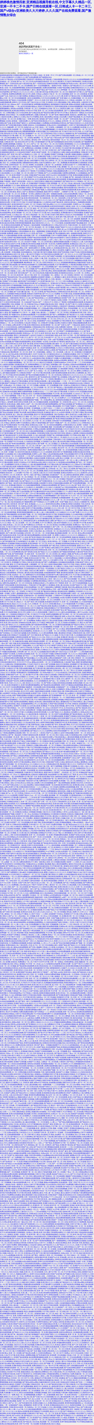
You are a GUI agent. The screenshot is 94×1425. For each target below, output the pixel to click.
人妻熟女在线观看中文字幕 (19, 1295)
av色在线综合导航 (38, 358)
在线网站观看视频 (8, 144)
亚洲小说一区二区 (25, 1053)
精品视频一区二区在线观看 (58, 795)
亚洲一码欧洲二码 (60, 304)
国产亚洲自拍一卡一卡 (57, 697)
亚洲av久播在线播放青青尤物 (75, 641)
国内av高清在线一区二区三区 (41, 906)
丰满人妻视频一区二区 (65, 167)
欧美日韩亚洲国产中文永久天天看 (73, 471)
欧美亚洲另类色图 (40, 712)
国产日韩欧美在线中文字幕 (64, 889)
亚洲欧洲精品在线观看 (46, 265)
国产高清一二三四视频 (44, 233)
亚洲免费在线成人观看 (46, 521)
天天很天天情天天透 (63, 1010)
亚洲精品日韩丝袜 (35, 96)
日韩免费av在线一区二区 (48, 854)
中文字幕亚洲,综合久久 (38, 899)
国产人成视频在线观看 (8, 450)
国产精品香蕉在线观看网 (25, 966)
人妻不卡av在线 (82, 612)
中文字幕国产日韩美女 (55, 645)
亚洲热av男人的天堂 (66, 926)
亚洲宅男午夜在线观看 (42, 1316)
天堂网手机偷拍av (59, 362)
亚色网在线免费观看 (28, 314)
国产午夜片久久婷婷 (75, 304)
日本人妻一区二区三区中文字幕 (69, 508)
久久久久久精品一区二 (54, 1001)
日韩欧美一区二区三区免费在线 (59, 1216)
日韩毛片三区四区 (53, 581)
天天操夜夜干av (46, 441)
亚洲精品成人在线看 (60, 383)
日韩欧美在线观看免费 (68, 190)
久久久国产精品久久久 (55, 712)
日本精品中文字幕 (12, 668)
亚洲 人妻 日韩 (68, 658)
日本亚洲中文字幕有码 (57, 342)
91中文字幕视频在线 (25, 866)
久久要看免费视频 (12, 169)
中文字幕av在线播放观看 (81, 575)
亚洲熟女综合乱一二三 (41, 391)
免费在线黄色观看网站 (65, 1149)
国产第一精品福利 (75, 177)
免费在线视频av (23, 1245)
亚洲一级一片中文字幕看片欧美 (48, 1291)
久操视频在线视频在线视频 (42, 394)
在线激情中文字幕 (12, 190)
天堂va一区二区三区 (50, 144)
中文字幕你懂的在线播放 (39, 747)
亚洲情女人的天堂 (18, 710)
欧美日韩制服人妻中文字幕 (64, 706)
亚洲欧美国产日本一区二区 (15, 675)
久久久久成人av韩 (59, 481)
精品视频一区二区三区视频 (23, 360)
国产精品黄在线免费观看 (68, 978)
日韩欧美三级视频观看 (15, 772)
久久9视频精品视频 (86, 339)
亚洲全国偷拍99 (81, 210)
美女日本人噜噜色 (74, 616)
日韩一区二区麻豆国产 (8, 1199)
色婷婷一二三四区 (72, 862)
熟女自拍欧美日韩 (71, 160)
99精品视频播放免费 (60, 171)
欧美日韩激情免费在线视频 (28, 483)
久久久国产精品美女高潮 (42, 606)
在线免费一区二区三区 (25, 1313)
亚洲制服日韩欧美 (15, 485)
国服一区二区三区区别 (80, 310)
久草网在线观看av (56, 1316)
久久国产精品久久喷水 (62, 568)
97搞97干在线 (74, 252)
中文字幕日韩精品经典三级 (76, 1039)
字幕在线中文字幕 (35, 585)
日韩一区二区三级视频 (42, 154)
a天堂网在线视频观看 (22, 545)
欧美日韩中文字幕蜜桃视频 (12, 285)
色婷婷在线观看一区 (86, 491)
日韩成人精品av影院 (25, 221)
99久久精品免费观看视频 (40, 250)
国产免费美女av (29, 525)
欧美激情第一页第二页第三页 (69, 1182)
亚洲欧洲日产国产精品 (42, 1297)
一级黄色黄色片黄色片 (17, 298)
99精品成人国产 (64, 1365)
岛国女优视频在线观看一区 (43, 785)
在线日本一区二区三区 (68, 371)
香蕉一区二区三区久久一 (31, 716)
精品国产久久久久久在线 (16, 745)
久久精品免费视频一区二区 (79, 789)
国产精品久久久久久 (16, 498)
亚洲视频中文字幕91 (19, 562)
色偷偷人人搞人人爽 (17, 271)
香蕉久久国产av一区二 (10, 916)
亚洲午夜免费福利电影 (85, 1361)
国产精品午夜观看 (41, 758)
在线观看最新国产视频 (30, 400)
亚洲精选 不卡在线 (47, 706)
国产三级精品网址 (47, 587)
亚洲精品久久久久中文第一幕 (40, 743)
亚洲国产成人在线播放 (59, 377)
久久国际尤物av (61, 868)
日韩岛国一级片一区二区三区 (35, 1228)
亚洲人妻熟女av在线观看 (27, 729)
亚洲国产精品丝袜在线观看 (36, 237)
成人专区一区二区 (75, 248)
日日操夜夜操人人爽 (65, 577)
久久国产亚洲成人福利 (46, 548)
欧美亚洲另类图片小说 (8, 319)
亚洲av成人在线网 (78, 367)
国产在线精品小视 (71, 489)
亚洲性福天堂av (36, 949)
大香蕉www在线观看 (41, 1005)
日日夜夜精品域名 (75, 795)
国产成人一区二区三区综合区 (16, 980)
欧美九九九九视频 (71, 1076)
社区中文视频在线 (36, 608)
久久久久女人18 (66, 600)
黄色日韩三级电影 (38, 119)
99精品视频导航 (54, 1078)
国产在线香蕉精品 (81, 133)
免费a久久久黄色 (20, 117)
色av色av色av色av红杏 (69, 581)
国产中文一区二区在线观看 (57, 1097)
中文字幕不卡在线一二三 (16, 937)
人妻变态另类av (31, 444)
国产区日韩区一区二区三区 (69, 614)
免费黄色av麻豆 (37, 1193)
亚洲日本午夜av (81, 739)
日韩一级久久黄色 (36, 1091)
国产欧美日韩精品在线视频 (62, 419)
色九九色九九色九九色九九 (42, 912)
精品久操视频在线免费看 (17, 1153)
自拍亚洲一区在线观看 (75, 1388)
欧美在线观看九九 (68, 1201)
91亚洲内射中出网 (20, 500)
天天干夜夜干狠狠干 (69, 406)
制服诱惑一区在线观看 (33, 687)
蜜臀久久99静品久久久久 (45, 650)
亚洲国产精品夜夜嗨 (65, 793)
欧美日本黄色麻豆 (70, 1220)
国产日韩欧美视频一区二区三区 (69, 150)
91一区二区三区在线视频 (65, 258)
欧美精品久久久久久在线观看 (41, 452)
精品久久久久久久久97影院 (56, 1130)
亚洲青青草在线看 (82, 306)
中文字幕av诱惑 (23, 425)
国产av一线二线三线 (25, 1397)
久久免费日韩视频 (44, 901)
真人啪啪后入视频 (64, 554)
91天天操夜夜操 (40, 179)
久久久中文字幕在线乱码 (77, 171)
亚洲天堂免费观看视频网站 (30, 685)
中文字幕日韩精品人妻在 (72, 1272)
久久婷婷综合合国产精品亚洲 (30, 167)
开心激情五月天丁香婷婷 (26, 171)
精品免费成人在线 (21, 960)
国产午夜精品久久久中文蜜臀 (44, 502)
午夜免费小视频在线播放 (73, 154)
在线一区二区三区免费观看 (23, 86)
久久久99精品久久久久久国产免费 (67, 512)
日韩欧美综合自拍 (64, 292)
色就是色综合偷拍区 (7, 1384)
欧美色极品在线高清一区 (43, 81)
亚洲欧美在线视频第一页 (63, 908)
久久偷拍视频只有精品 (23, 188)
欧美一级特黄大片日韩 (44, 1128)
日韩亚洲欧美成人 (53, 158)
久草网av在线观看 (39, 429)
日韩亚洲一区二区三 (31, 108)
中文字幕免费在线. (61, 265)
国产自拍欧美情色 (85, 237)
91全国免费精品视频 (16, 1032)
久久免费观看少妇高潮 (78, 127)
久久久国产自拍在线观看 (24, 697)
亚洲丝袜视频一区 (73, 317)
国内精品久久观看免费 (35, 1066)
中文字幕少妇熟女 (83, 396)
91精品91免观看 (39, 458)
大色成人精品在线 (73, 183)
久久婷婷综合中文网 (65, 816)
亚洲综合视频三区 (42, 131)
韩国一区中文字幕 (85, 891)
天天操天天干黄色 (66, 1347)
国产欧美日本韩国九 (51, 306)
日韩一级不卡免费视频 (54, 766)
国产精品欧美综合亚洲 (8, 535)
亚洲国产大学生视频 (9, 281)
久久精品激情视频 (50, 369)
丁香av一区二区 (22, 396)
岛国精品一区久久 (22, 406)
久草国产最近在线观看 (56, 704)
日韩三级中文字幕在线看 (58, 391)
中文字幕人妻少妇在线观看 (62, 394)
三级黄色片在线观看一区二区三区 (16, 600)
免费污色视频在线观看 (69, 396)
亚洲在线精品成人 (41, 579)
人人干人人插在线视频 (10, 429)
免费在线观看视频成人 (43, 1099)
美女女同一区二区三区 (66, 448)
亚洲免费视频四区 (54, 897)
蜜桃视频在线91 (22, 593)
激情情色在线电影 (61, 777)
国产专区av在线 (17, 760)
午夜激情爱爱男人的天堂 (16, 566)
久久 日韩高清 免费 (63, 108)
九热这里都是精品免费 (55, 454)
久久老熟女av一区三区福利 (48, 787)
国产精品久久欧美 (79, 200)
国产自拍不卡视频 (52, 210)
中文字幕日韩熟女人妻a (77, 702)
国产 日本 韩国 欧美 (34, 635)
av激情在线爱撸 (8, 364)
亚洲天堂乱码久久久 (61, 100)
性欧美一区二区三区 (25, 208)
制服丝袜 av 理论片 (11, 221)
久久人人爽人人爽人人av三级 (24, 1041)
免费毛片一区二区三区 (39, 1420)
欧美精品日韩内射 (20, 1243)
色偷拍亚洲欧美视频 (33, 937)
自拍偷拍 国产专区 (51, 724)
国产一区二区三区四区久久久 (60, 310)
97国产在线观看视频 (36, 593)
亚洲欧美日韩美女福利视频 (51, 741)
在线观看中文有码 (27, 196)
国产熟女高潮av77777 (59, 901)
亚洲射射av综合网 (24, 622)
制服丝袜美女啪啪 (51, 273)
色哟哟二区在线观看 (36, 165)
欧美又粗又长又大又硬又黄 (12, 831)
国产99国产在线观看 (54, 256)
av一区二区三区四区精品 (43, 133)
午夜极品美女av (31, 864)
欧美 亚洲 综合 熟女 (48, 333)
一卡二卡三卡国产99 (41, 1039)
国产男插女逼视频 (21, 856)
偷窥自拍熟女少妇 (62, 416)
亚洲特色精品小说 (12, 945)
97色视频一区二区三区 (45, 387)
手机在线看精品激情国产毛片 (20, 1399)
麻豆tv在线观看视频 (68, 612)
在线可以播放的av (43, 729)
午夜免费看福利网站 (86, 1193)
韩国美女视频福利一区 (82, 947)
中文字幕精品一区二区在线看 (73, 1112)
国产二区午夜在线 (70, 1399)
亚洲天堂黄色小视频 (41, 181)
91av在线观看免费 (60, 389)
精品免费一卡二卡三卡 (38, 406)
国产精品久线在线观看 (81, 1145)
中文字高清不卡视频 (55, 1191)
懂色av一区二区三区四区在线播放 (60, 935)
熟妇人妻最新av (36, 1074)
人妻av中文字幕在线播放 (19, 381)
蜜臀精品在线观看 (32, 287)
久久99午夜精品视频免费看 (48, 1326)
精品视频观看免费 (40, 464)
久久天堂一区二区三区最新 (41, 421)
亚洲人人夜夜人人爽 (36, 258)
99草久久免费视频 (10, 1420)
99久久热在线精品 (53, 213)
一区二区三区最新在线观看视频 (59, 625)
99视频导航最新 (56, 958)
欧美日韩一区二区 (28, 720)
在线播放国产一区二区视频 (65, 687)
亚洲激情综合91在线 (75, 383)
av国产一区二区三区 (69, 897)
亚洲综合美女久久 (28, 285)
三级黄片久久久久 (23, 371)
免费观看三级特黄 (65, 327)
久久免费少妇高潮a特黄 (50, 1347)
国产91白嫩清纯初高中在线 (44, 269)
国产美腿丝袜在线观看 (81, 793)
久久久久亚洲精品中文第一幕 (69, 1080)
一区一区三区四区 (27, 1039)
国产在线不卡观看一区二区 (55, 119)
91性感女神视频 (84, 631)
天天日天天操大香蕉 (57, 729)
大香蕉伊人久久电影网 (71, 1191)
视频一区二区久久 (20, 471)
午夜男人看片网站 (6, 1107)
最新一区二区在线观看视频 (67, 450)
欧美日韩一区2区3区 (48, 244)
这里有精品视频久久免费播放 (39, 123)
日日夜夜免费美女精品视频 (77, 229)
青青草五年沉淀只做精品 (66, 779)
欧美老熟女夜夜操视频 (37, 539)
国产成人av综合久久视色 (41, 329)
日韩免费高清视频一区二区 (30, 1370)
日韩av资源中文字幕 (11, 1141)
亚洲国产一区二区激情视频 (45, 1395)
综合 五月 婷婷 (70, 991)
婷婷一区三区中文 (69, 1012)
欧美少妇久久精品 (53, 1424)
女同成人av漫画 (49, 350)
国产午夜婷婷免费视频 (43, 1241)
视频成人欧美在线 (35, 702)
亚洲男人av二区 (78, 204)
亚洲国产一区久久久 (34, 100)
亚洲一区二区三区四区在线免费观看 (51, 111)
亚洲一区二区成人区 (24, 356)
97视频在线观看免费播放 (62, 1022)
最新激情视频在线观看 (64, 666)
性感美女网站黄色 (48, 1351)
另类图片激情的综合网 (26, 283)
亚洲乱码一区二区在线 (41, 1205)
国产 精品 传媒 (11, 643)
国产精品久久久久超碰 (50, 635)
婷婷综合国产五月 (20, 1145)
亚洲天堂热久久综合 (21, 970)
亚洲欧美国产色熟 (44, 156)
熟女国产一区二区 (65, 460)
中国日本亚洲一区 (74, 225)
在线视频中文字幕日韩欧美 (61, 321)
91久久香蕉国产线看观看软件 (16, 672)
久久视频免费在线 (24, 774)
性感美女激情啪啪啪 (65, 144)
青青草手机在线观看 (11, 631)
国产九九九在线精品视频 (52, 173)
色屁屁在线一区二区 (49, 198)
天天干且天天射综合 (78, 724)
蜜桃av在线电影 (74, 104)
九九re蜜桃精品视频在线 (69, 1024)
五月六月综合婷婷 (21, 113)
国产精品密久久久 (73, 314)
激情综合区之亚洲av (72, 762)
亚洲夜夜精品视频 (36, 756)
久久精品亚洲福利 (35, 752)
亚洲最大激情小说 (71, 841)
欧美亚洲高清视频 (72, 966)
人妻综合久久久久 (26, 1211)
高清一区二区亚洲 (16, 1218)
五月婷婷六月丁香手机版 (65, 1226)
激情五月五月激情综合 (67, 210)
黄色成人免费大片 (72, 912)
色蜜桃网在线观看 (84, 202)
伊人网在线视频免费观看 (51, 1020)
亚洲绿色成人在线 (52, 327)
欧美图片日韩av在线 (83, 256)
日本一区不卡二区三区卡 (24, 1047)
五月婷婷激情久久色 (23, 541)
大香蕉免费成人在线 (71, 962)
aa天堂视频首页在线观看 (22, 389)
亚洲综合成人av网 (52, 458)
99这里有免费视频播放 (57, 980)
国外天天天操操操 (33, 296)
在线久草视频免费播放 (63, 822)
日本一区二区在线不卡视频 (31, 926)
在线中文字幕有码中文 (46, 106)
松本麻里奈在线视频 (19, 296)
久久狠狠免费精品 (48, 1060)
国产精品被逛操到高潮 (32, 1239)
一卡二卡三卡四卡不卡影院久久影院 (48, 300)
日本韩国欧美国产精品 (15, 1043)
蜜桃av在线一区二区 (19, 177)
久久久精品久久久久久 (38, 764)
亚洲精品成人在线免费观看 (19, 731)
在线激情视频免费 (10, 329)
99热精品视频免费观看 (37, 933)
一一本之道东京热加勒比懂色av (25, 106)
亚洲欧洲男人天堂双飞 (67, 570)
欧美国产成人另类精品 (41, 1418)
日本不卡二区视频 (45, 1243)
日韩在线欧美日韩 (74, 672)
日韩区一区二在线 (77, 593)
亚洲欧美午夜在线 (12, 348)
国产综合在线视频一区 (72, 579)
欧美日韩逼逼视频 (36, 573)
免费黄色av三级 (77, 1093)
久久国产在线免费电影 (65, 1264)
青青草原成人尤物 (38, 639)
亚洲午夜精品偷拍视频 (68, 1422)
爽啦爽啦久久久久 (60, 379)
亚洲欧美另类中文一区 (26, 1189)
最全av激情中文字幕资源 (74, 1103)
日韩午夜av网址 (48, 204)
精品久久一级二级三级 (82, 812)
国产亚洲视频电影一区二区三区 (60, 695)
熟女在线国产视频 (51, 616)
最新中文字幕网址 (12, 1082)
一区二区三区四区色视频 (13, 720)
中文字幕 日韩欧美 (71, 704)
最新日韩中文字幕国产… (52, 192)
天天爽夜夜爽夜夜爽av (64, 1060)
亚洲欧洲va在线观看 (9, 391)
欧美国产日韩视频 (86, 760)
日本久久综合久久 (72, 760)
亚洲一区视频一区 (10, 452)
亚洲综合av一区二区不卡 (31, 333)
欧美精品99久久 (57, 1401)
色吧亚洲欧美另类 (76, 529)
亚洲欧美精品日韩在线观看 (21, 1365)
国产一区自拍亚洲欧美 (25, 104)
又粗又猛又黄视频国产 (26, 133)
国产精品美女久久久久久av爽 (80, 86)
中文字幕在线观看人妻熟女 (26, 958)
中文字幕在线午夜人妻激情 (61, 290)
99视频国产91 (18, 200)
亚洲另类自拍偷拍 (76, 720)
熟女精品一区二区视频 (27, 916)
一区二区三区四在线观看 (44, 1016)
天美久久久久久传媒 (62, 269)
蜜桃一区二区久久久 (33, 416)
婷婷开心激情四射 (44, 1318)
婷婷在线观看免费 (59, 271)
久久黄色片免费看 (6, 471)
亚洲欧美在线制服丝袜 (45, 1380)
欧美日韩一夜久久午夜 (25, 275)
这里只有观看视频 (32, 1328)
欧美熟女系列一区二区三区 (58, 92)
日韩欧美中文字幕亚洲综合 (33, 772)
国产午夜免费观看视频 (78, 483)
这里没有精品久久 (70, 1247)
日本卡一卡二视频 (28, 312)
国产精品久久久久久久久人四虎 (68, 1245)
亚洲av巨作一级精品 (77, 113)
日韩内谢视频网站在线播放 (76, 1241)
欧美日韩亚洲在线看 (61, 1155)
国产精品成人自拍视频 (32, 1349)
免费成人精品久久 (42, 620)
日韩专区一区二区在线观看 (83, 275)
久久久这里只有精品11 (26, 939)
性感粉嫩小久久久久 (11, 1393)
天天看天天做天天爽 (51, 215)
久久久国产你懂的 (79, 1307)
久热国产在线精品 (25, 348)
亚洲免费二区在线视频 (58, 1355)
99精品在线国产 (70, 700)
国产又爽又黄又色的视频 (15, 533)
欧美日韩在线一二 (73, 1395)
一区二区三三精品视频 (53, 558)
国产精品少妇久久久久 (84, 468)
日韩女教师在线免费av (70, 745)
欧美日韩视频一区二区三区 (21, 213)
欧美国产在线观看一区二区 (50, 296)
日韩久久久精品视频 (69, 885)
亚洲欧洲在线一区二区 (12, 179)
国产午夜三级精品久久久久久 (12, 754)
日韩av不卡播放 (22, 914)
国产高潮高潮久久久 (63, 1141)
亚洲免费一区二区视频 (35, 666)
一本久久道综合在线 (59, 837)
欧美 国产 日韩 (47, 677)
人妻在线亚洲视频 (72, 737)
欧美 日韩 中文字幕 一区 (67, 231)
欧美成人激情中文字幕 (8, 841)
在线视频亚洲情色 (69, 1041)
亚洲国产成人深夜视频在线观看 (57, 435)
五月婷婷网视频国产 (49, 496)
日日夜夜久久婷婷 (82, 989)
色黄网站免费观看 (15, 94)
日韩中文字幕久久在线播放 (40, 466)
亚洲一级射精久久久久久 (17, 618)
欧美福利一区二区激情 (69, 851)
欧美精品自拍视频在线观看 (70, 1047)
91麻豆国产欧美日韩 (83, 552)
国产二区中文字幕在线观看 (35, 493)
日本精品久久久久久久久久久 (42, 389)
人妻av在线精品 (77, 822)
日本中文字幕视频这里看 (43, 518)
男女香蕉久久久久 (77, 1251)
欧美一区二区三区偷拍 (33, 204)
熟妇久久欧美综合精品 (14, 722)
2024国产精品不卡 (75, 585)
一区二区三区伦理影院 (15, 323)
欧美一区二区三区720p (20, 306)
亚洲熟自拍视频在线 (34, 496)
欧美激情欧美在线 (48, 1093)
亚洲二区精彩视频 (65, 1153)
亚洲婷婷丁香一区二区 (29, 1172)
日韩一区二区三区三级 (37, 1222)
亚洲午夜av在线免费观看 (26, 908)
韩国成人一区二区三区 (68, 839)
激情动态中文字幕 (65, 1293)
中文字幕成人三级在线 (30, 993)
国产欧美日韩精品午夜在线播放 (25, 433)
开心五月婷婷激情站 (37, 460)
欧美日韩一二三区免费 (14, 473)
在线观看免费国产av (68, 1278)
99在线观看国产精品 (53, 1047)
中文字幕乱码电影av (45, 589)
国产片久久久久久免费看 (51, 294)
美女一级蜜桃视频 (33, 217)
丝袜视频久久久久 (48, 500)
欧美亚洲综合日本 (25, 837)
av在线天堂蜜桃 (65, 598)
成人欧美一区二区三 (36, 306)
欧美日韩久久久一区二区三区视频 (56, 177)
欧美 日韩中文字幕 (10, 160)
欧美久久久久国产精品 (8, 951)
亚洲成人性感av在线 (29, 953)
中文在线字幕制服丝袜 (33, 202)
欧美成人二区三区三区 (15, 525)
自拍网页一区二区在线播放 (64, 1134)
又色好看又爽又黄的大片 (16, 416)
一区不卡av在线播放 (45, 516)
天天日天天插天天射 (26, 700)
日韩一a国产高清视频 (55, 339)
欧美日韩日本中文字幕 (26, 142)
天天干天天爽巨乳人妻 (48, 523)
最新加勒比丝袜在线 (53, 668)
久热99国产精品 (69, 662)
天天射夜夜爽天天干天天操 (78, 606)
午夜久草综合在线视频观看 (31, 868)
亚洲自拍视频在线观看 (81, 175)
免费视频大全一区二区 (24, 606)
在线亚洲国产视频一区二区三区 (54, 1070)
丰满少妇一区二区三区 (47, 826)
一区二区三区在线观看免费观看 (11, 1085)
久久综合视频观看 (45, 627)
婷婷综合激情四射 (25, 429)
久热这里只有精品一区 (32, 323)
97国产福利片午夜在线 (14, 854)
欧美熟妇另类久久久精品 (58, 1418)
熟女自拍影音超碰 (56, 620)
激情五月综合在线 (75, 864)
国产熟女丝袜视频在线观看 (35, 375)
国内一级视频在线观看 (54, 194)
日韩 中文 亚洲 (11, 1316)
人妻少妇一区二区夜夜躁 (53, 165)
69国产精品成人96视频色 (68, 1026)
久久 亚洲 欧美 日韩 (24, 841)
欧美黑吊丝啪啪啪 (33, 1072)
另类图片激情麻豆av (9, 1097)
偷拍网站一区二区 (40, 138)
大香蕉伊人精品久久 (48, 217)
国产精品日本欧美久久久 (76, 123)
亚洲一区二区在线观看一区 (38, 835)
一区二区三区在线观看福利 (27, 279)
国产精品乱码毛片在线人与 (40, 1105)
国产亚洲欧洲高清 (45, 481)
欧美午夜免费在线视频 (67, 752)
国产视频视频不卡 (15, 312)
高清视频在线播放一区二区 (38, 858)
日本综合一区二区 (10, 456)
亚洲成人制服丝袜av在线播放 (36, 1112)
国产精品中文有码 (77, 625)
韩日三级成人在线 (62, 735)
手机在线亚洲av (60, 737)
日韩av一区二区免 (12, 1053)
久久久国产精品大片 (39, 645)
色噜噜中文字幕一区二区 (71, 192)
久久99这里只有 (61, 129)
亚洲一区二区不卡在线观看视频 (38, 310)
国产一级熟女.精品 (83, 758)
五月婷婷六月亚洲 (49, 1338)
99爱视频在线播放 (10, 208)
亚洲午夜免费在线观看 (59, 373)
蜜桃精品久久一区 (84, 535)
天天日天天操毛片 (56, 185)
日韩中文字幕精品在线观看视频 (72, 685)
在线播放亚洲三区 (20, 364)
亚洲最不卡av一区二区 (50, 1266)
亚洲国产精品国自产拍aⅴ (71, 1407)
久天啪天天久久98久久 (34, 839)
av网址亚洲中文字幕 (19, 325)
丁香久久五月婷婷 (68, 468)
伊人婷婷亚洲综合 (16, 487)
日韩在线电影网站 (70, 487)
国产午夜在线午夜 (25, 83)
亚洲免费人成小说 (66, 1257)
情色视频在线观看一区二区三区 (75, 1049)
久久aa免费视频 (9, 1255)
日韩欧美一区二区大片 (40, 604)
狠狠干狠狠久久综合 (41, 1078)
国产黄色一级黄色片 (38, 1255)
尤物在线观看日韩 (48, 702)
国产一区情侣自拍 (12, 83)
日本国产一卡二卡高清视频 (56, 987)
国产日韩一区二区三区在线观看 (35, 158)
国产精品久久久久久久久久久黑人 (22, 92)
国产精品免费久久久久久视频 (65, 1203)
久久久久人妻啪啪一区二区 (32, 1338)
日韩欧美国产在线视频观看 (47, 1288)
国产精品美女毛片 (62, 350)
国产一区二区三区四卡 (26, 1030)
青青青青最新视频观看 (23, 223)
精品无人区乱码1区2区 (42, 1170)
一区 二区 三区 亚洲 (51, 1413)
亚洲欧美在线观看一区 (62, 654)
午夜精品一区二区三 (84, 181)
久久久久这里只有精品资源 (70, 337)
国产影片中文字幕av (61, 113)
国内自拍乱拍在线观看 (29, 1380)
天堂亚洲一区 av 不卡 (40, 647)
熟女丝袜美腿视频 (68, 446)
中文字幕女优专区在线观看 (15, 375)
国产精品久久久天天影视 (81, 419)
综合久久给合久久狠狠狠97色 (63, 133)
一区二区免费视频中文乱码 (26, 319)
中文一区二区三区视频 (35, 1182)
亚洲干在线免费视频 (61, 714)
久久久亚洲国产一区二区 (66, 1328)
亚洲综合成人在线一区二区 (39, 425)
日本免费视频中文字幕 (37, 924)
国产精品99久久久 (35, 887)
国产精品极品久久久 (66, 464)
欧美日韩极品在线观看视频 (28, 1162)
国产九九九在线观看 (76, 1099)
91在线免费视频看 (83, 79)
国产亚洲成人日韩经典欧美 (78, 400)
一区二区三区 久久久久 (30, 362)
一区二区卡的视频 (59, 912)
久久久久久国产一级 (85, 1105)
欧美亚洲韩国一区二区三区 (37, 543)
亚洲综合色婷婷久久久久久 (70, 473)
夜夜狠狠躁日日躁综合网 (59, 104)
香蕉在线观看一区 (75, 1280)
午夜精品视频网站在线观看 (12, 733)
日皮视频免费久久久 (37, 1001)
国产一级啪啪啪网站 (59, 1241)
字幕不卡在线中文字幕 (39, 885)
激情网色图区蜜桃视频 (54, 429)
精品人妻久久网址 (16, 1251)
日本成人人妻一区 (35, 677)
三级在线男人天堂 (64, 198)
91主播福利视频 (64, 358)
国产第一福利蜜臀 (22, 895)
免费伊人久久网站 (28, 1280)
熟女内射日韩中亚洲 (57, 433)
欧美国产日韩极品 (13, 935)
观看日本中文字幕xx (69, 1082)
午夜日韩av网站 (78, 1282)
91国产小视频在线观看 (34, 660)
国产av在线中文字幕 (63, 1178)
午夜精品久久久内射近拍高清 (19, 608)
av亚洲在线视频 (48, 960)
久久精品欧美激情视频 (31, 1139)
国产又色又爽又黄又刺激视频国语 (48, 1253)
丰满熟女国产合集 (23, 743)
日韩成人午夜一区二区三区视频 (27, 385)
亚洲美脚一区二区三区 (47, 735)
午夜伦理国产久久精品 (83, 1413)
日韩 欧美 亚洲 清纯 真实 (80, 246)
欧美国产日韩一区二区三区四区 (73, 298)
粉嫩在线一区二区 (85, 962)
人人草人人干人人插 (48, 943)
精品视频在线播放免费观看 (31, 1266)
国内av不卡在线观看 (62, 849)
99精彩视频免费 (5, 102)
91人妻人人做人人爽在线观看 (44, 512)
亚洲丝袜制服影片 (45, 527)
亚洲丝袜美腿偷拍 (86, 252)
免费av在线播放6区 (33, 290)
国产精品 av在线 (57, 972)
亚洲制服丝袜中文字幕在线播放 (72, 213)
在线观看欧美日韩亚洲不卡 (45, 1280)
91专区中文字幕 (31, 111)
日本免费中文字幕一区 (58, 560)
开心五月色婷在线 (87, 117)
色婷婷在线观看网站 (21, 702)
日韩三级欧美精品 (18, 1112)
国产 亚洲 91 (62, 325)
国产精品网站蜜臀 (64, 593)
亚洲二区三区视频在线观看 (38, 402)
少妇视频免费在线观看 (77, 993)
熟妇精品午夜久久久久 (68, 764)
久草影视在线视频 (75, 265)
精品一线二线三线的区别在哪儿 (42, 737)
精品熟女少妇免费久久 (60, 606)
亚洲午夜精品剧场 (60, 106)
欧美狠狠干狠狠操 (16, 408)
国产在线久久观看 (56, 1268)
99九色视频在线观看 (58, 1035)
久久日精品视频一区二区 (44, 908)
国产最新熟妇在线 (83, 335)
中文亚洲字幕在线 (44, 281)
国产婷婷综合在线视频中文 (27, 265)
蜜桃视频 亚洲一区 (49, 566)
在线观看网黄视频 (18, 88)
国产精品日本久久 (69, 181)
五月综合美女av (53, 221)
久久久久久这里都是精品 (71, 1045)
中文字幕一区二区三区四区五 (61, 1126)
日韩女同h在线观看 (69, 1005)
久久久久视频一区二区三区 (19, 173)
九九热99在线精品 (18, 1328)
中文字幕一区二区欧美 (30, 473)
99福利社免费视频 (68, 1420)
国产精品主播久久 (44, 279)
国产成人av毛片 (40, 256)
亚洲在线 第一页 (45, 115)
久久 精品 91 (80, 622)
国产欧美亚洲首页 (6, 864)
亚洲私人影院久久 (47, 248)
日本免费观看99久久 (9, 171)
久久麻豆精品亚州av (60, 1359)
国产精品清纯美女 (50, 292)
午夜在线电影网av (15, 993)
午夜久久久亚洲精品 (81, 677)
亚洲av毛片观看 (9, 1191)
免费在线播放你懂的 (35, 450)
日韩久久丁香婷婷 (60, 302)
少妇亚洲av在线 (9, 816)
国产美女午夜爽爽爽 (25, 560)
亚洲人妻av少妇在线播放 (9, 789)
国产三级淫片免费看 (9, 1245)
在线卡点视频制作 (58, 689)
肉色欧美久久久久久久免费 (42, 631)
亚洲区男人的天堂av (71, 1320)
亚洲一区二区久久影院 (29, 801)
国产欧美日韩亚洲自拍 (39, 121)
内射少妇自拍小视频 (74, 618)
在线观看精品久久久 (41, 891)
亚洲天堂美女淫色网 (21, 402)
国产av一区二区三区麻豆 (77, 1299)
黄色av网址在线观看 (85, 533)
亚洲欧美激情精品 (6, 254)
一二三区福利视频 (58, 1085)
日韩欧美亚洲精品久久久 (56, 510)
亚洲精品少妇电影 (85, 410)
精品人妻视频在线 (62, 702)
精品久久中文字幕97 (61, 797)
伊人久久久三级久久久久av (21, 1343)
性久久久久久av (74, 516)
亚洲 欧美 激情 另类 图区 (61, 804)
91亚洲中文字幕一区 (85, 487)
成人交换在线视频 (26, 414)
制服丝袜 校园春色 (78, 537)
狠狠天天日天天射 (38, 762)
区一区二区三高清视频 (61, 94)
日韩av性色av (77, 1087)
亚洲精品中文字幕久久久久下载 (49, 833)
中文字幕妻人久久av (25, 329)
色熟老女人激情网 (76, 115)
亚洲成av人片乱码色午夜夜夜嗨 (33, 831)
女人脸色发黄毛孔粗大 (29, 521)
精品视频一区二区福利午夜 (41, 489)
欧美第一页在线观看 (28, 770)
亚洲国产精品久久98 (74, 872)
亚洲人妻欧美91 (29, 200)
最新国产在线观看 (77, 1114)
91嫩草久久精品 (70, 250)
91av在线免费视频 (6, 548)
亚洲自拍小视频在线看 (39, 774)
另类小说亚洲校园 (54, 1393)
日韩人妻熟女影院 (73, 102)
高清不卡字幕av (67, 643)
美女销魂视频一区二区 (81, 215)
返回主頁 (22, 53)
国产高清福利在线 (44, 377)
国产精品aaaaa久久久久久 (74, 610)
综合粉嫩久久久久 (13, 770)
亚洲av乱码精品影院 (7, 1424)
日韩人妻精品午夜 (79, 1060)
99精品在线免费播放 (72, 152)
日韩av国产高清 (73, 377)
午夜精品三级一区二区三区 (42, 920)
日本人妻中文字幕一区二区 (53, 1272)
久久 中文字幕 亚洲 (78, 568)
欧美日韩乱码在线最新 (8, 240)
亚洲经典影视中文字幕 (65, 999)
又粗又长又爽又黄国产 (38, 437)
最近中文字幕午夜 (13, 300)
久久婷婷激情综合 (50, 431)
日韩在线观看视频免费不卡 (70, 158)
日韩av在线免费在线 (48, 1226)
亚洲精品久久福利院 (13, 1307)
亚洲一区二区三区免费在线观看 (52, 716)
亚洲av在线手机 (8, 545)
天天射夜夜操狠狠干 (58, 556)
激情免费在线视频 (57, 196)
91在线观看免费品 (75, 899)
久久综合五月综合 (67, 754)
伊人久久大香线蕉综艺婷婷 (39, 928)
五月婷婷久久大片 (67, 1064)
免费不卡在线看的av (23, 423)
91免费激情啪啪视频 (34, 903)
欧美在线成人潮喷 (13, 404)
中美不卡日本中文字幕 (83, 922)
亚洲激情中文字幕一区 (47, 108)
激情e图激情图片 (28, 1195)
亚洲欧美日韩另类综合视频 (30, 244)
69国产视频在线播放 (19, 695)
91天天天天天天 (25, 317)
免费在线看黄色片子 (26, 862)
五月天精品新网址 (6, 706)
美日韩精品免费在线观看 (69, 1214)
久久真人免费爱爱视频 (31, 893)
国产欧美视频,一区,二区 (27, 1068)
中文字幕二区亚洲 (58, 906)
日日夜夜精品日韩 (75, 735)
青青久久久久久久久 (61, 941)
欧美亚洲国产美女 (60, 308)
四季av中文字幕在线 (41, 1082)
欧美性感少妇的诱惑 (86, 808)
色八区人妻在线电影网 (62, 1397)
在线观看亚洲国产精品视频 (73, 223)
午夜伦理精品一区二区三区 (82, 577)
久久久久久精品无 (49, 229)
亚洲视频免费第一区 (66, 498)
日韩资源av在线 (71, 631)
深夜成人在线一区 (71, 206)
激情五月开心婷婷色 (21, 258)
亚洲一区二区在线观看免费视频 (44, 348)
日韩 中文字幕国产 (83, 185)
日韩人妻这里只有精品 (62, 246)
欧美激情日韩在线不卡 (53, 602)
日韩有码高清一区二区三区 (18, 165)
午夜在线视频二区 (36, 931)
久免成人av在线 (5, 695)
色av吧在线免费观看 (13, 598)
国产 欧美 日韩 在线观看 (35, 602)
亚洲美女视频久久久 (40, 1403)
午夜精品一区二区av (19, 991)
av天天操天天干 (57, 1170)
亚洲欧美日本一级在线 (18, 845)
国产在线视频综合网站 (18, 217)
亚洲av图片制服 (8, 106)
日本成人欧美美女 (20, 1124)
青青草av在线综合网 (17, 1024)
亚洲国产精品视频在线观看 (16, 237)
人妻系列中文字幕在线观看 (80, 1178)
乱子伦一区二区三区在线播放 (45, 829)
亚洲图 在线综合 (28, 125)
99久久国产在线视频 (48, 664)
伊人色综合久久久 (25, 1141)
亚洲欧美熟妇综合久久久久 (79, 88)
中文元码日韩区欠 (15, 874)
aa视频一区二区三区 (19, 310)
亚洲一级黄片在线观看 (17, 1201)
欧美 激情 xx (62, 616)
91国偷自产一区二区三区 (31, 874)
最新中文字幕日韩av (31, 1120)
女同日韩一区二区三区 (70, 121)
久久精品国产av (58, 487)
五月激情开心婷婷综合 (75, 987)
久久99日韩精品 (42, 989)
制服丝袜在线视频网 (14, 768)
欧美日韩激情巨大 (13, 685)
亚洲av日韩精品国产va (40, 410)
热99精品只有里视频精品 (9, 700)
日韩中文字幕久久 (13, 1051)
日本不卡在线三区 (39, 354)
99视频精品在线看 (80, 260)
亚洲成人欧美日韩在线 (78, 1205)
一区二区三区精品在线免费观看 (38, 206)
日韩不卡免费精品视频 (14, 400)
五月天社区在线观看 (48, 98)
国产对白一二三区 (29, 656)
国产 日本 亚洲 (56, 329)
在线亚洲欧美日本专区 (67, 221)
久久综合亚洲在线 (10, 327)
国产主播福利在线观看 (38, 987)
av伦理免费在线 (55, 895)
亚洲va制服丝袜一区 (79, 1022)
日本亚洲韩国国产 (12, 1130)
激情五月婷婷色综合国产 (13, 989)
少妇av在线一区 (59, 1197)
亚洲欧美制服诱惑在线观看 (24, 518)
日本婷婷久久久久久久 (84, 591)
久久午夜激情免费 (73, 398)
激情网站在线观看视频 (67, 787)
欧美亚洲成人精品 (52, 335)
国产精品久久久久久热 (30, 481)
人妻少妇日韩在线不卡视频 (18, 1095)
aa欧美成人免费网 (33, 1018)
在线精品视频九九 (57, 1320)
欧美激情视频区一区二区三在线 (57, 1222)
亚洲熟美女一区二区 (57, 1230)
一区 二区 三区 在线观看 (71, 219)
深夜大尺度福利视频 (38, 423)
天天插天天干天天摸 (38, 614)
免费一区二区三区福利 (35, 350)
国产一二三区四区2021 (27, 799)
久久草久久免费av (65, 1295)
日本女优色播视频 (46, 783)
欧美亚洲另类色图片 (57, 206)
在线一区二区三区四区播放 (18, 1080)
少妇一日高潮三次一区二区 (79, 108)
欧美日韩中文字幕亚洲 (21, 1074)
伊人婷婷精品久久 (41, 331)
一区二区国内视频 (47, 533)
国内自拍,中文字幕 (10, 133)
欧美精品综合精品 (45, 804)
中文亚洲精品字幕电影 (44, 171)
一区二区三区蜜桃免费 (51, 371)
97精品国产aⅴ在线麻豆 (73, 479)
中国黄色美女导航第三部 (63, 1018)
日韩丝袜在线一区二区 (61, 670)
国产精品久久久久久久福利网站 (41, 731)
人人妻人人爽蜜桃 (40, 935)
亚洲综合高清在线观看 (12, 225)
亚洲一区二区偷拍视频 (37, 352)
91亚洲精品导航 (46, 290)
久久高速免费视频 (37, 820)
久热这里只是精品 (36, 1245)
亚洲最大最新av (83, 510)
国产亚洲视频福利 (57, 142)
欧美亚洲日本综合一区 (39, 1191)
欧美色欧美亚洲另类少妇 (63, 785)
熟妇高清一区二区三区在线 (41, 1343)
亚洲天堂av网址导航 (19, 206)
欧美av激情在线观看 (84, 240)
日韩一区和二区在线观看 (66, 843)
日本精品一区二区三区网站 (39, 895)
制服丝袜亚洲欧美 (73, 1057)
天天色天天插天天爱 (66, 635)
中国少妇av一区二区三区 (29, 1028)
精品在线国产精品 (30, 1288)
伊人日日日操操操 (24, 398)
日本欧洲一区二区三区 (49, 1349)
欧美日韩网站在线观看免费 (51, 949)
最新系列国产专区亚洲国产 (27, 281)
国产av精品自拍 (34, 113)
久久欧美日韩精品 (44, 1126)
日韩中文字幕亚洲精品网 (77, 125)
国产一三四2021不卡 (45, 302)
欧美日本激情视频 (15, 1382)
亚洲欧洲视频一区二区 (79, 98)
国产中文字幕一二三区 (61, 1089)
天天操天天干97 (73, 391)
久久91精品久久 (29, 487)
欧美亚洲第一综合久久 (26, 181)
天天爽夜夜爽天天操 (22, 1351)
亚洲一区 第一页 (78, 801)
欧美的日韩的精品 (36, 643)
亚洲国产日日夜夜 (8, 654)
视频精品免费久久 (86, 1191)
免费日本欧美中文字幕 (64, 1008)
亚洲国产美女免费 (20, 412)
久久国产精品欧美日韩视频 (70, 1284)
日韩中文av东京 (51, 175)
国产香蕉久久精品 (50, 683)
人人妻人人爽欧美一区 (84, 700)
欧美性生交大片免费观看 (69, 918)
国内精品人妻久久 (44, 689)
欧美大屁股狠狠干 (56, 181)
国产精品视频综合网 (40, 1216)
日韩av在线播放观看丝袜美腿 (57, 899)
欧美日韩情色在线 (40, 550)
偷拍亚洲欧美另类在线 (35, 412)
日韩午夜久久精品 (33, 1134)
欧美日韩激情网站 (23, 643)
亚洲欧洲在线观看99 (78, 235)
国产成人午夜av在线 (54, 138)
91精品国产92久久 (25, 920)
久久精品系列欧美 (32, 714)
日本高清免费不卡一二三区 (65, 955)
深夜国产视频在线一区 (85, 1220)
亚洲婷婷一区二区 (74, 1418)
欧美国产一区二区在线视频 (19, 822)
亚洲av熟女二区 (9, 385)
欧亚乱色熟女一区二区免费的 (22, 818)
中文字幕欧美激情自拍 (42, 700)
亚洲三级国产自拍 (74, 346)
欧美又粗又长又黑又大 (81, 831)
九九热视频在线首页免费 (82, 635)
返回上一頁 (29, 53)
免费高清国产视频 (68, 989)
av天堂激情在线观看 (47, 1120)
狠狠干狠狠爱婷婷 (20, 350)
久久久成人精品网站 (26, 785)
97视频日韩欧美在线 (46, 304)
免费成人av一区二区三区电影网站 (18, 987)
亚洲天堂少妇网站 (72, 906)
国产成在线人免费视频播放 (47, 791)
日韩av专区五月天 (60, 225)
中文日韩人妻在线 (51, 816)
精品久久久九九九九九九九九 (16, 1020)
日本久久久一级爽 (86, 912)
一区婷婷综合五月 (8, 437)
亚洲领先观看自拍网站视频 (13, 658)
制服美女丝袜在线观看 (58, 208)
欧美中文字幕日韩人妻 (86, 874)
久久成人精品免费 (39, 435)
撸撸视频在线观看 (72, 1122)
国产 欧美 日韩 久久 (81, 485)
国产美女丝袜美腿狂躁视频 (43, 360)
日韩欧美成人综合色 (9, 1170)
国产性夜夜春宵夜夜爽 (39, 625)
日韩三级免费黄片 (6, 1247)
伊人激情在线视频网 (34, 500)
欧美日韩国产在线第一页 (40, 152)
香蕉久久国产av (22, 192)
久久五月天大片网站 (83, 1055)
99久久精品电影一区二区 (35, 215)
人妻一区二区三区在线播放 (65, 500)
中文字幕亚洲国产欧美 (32, 754)
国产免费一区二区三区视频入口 (49, 444)
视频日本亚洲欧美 (35, 779)
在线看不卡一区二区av (23, 814)
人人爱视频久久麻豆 (59, 277)
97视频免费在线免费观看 (31, 1284)
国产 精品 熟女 (54, 545)
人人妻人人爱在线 (79, 460)
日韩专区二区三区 (8, 475)
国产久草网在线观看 (51, 1295)
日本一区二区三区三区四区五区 (46, 150)
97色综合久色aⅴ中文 (16, 1120)
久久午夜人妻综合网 (29, 901)
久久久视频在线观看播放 (13, 362)
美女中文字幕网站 (32, 117)
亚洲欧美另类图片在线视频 (55, 83)
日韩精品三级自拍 (27, 935)
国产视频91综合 (14, 314)
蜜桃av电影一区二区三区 (21, 1022)
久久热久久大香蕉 (62, 348)
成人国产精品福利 (82, 955)
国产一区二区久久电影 (20, 570)
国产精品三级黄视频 (50, 364)
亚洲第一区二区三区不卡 (46, 1055)
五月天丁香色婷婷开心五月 (61, 801)
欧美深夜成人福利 (18, 508)
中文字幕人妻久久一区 (54, 437)
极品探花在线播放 (76, 647)
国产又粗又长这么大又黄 (36, 102)
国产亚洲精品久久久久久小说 (36, 1024)
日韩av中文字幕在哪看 (82, 464)
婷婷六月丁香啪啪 (36, 173)
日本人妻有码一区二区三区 (54, 160)
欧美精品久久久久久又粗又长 (12, 379)
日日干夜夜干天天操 (69, 949)
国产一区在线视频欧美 (41, 86)
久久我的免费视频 (10, 235)
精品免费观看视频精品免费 (23, 367)
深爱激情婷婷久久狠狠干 (58, 968)
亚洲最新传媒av (34, 600)
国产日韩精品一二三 (41, 1012)
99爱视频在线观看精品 (42, 104)
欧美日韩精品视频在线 (50, 660)
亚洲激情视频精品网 (74, 179)
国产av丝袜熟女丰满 (38, 456)
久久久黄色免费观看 (46, 633)
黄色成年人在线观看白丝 (83, 431)
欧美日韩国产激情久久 (20, 123)
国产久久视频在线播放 (72, 111)
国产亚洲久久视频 (59, 818)
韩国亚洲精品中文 (70, 983)
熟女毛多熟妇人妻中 (61, 414)
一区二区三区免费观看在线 (14, 552)
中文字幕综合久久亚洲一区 (68, 1159)
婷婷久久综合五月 (66, 215)
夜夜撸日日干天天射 (71, 914)
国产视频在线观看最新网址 (21, 342)
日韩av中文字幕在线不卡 (73, 285)
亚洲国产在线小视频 (21, 369)
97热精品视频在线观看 (61, 483)
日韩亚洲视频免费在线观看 (84, 448)
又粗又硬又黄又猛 (41, 92)
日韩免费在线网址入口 (58, 1232)
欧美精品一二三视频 (56, 891)
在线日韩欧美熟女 (33, 1153)
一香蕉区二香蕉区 (45, 1209)
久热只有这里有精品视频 (42, 1057)
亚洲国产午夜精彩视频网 (43, 1051)
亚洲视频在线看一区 (82, 889)
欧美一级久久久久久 (56, 579)
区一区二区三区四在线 (53, 375)
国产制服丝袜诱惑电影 (67, 552)
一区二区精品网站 (40, 169)
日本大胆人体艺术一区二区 (82, 908)
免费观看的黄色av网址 (30, 163)
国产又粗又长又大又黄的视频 (43, 1397)
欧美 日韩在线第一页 (29, 849)
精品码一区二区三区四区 (63, 1380)
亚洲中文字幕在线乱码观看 (64, 136)
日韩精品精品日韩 (38, 327)
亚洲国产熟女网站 (75, 1166)
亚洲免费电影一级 (20, 689)
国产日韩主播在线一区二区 (13, 140)
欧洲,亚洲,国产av (10, 581)
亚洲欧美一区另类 (27, 194)
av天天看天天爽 (12, 799)
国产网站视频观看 (10, 514)
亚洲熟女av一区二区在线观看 (78, 379)
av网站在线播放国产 (55, 658)
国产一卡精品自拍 (73, 325)
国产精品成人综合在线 (31, 1422)
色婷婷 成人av (29, 127)
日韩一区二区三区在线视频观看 (15, 98)
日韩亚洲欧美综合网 (84, 727)
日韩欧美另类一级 (10, 142)
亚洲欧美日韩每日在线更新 (70, 504)
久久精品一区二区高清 (66, 431)
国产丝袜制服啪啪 (65, 831)
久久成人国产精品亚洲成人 (35, 298)
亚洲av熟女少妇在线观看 (69, 444)
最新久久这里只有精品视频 (63, 733)
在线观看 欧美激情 (76, 1239)
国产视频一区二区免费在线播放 (55, 1363)
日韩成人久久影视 (71, 279)
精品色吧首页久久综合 (67, 531)
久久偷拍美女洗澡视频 (32, 441)
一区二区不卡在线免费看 (25, 708)
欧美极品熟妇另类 (10, 724)
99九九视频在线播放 (11, 1143)
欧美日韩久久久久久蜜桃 (50, 1282)
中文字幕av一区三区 (68, 768)
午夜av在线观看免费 (28, 1109)
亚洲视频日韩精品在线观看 (16, 294)
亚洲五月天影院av (20, 462)
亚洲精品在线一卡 (67, 974)
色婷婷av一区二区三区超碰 (46, 997)
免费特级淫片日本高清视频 (35, 575)
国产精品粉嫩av (37, 188)
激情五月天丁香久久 (84, 545)
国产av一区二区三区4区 (25, 81)
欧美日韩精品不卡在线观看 (16, 635)
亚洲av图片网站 (48, 308)
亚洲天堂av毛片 (19, 439)
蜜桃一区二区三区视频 (23, 136)
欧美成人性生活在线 (29, 383)
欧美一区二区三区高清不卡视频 (25, 242)
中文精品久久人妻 (76, 242)
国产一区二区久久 (66, 254)
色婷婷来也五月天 (74, 156)
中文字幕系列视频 (6, 433)
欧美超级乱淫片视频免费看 (23, 502)
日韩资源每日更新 (43, 433)
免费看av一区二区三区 (14, 650)
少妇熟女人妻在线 (30, 140)
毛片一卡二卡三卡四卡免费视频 (62, 281)
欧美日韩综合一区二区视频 (57, 541)
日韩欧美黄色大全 (69, 425)
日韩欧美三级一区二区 (8, 210)
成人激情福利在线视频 (61, 400)
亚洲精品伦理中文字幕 (73, 747)
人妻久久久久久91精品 (49, 448)
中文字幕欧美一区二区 (17, 419)
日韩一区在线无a (44, 140)
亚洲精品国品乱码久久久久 (59, 1405)
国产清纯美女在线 (30, 552)
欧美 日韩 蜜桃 (44, 1232)
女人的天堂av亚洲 (12, 354)
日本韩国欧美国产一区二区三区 (13, 431)
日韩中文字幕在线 (6, 79)
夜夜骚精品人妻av (77, 960)
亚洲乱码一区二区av (42, 708)
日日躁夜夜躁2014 (30, 568)
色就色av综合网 (26, 506)
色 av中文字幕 (82, 774)
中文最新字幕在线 (55, 410)
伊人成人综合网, (86, 862)
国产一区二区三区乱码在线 (34, 273)
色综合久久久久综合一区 (34, 683)
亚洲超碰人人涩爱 (41, 1368)
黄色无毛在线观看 (27, 150)
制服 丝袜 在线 (47, 856)
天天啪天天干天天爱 (39, 213)
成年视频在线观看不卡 (10, 373)
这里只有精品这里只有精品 (65, 1382)
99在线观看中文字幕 (65, 175)
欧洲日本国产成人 (40, 339)
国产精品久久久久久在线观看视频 (66, 521)
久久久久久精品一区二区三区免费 (12, 523)
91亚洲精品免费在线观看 (9, 1174)
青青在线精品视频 (8, 616)
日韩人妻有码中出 (30, 377)
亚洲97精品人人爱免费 (78, 1341)
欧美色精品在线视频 (65, 683)
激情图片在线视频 (23, 581)
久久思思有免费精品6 (53, 298)
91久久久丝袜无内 (74, 227)
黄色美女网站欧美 (71, 1091)
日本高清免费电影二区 (32, 587)
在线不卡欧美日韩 (75, 566)
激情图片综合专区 (76, 783)
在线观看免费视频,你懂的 (82, 294)
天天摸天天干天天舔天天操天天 (32, 983)
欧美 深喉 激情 (35, 346)
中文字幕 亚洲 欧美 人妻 (42, 1199)
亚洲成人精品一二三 (71, 339)
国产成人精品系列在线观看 (30, 479)
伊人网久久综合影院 (57, 250)
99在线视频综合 (26, 252)
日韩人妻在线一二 (57, 279)
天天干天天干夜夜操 (46, 287)
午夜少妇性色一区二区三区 (18, 752)
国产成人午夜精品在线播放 (53, 188)
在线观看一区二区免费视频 (22, 129)
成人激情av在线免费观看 (19, 947)
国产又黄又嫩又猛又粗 (15, 158)
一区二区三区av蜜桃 (32, 523)
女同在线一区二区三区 (8, 119)
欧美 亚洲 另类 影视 (17, 273)
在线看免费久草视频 (13, 479)
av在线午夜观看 (60, 287)
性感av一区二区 (24, 267)
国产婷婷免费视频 (82, 221)
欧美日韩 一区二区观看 (52, 643)
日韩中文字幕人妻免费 (43, 1174)
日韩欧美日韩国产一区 (27, 373)
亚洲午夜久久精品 (70, 972)
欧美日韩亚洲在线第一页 (32, 198)
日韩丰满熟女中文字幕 (82, 319)
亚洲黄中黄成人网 (57, 691)
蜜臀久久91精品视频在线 (68, 874)
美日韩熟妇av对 (38, 616)
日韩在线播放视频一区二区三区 (58, 477)
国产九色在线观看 (23, 491)
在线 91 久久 (13, 458)
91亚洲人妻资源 (11, 121)
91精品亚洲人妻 (55, 131)
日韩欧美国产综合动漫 (37, 175)
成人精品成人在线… (39, 1276)
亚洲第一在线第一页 (84, 425)
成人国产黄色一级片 (22, 1001)
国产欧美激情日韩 (8, 541)
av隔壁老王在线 (40, 194)
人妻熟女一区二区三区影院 (63, 275)
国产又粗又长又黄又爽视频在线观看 (46, 1147)
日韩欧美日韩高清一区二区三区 (73, 456)
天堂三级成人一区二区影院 (44, 127)
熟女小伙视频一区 (78, 321)
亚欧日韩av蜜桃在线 (75, 587)
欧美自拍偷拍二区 (74, 722)
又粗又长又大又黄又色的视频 (49, 473)
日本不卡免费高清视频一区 (60, 235)
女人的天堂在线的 (6, 493)
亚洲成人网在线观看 (53, 406)
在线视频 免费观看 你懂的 (9, 233)
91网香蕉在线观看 (23, 466)
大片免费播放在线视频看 (17, 943)
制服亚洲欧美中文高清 (47, 1382)
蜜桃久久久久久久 (10, 1397)
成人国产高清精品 (23, 928)
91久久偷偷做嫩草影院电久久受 (27, 804)
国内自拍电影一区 (56, 140)
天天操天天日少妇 (37, 1180)
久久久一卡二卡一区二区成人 (56, 539)
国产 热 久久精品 (36, 371)
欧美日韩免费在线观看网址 (48, 1293)
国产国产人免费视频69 (58, 314)
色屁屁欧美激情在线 (14, 131)
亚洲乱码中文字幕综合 (59, 283)
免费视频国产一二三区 (46, 849)
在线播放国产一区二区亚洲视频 (42, 267)
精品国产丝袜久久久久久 (48, 1087)
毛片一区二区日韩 (12, 1087)
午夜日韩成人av (34, 260)
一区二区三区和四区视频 (84, 878)
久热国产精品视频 (63, 88)
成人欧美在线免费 (30, 379)
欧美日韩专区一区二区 (85, 190)
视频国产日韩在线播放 (73, 1176)
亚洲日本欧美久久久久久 (51, 262)
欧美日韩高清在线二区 (43, 966)
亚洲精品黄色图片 (52, 231)
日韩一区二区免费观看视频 (40, 235)
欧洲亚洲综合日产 (16, 589)
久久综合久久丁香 (79, 394)
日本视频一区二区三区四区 (51, 148)
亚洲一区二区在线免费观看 (61, 537)
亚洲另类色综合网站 (53, 504)
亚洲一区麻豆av (64, 385)
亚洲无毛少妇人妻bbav (8, 104)
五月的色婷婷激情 (37, 317)
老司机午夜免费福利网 (8, 1193)
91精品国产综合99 (30, 302)
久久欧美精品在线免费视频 (65, 462)
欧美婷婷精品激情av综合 (70, 543)
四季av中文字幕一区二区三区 (73, 933)
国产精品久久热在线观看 (17, 100)
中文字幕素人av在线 (83, 604)
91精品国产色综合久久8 (14, 1388)
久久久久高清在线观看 (39, 612)
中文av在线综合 (61, 672)
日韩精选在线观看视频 (32, 1178)
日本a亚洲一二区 (18, 148)
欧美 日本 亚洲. (47, 100)
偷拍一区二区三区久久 (41, 208)
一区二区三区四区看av (45, 242)
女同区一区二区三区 (28, 300)
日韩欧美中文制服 (47, 323)
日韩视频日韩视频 (57, 700)
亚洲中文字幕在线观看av (34, 508)
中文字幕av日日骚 (63, 1341)
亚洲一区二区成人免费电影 (21, 1276)
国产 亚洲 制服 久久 (63, 98)
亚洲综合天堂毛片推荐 (79, 806)
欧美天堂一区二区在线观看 (59, 1205)
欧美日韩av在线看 (25, 435)
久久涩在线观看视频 (13, 1390)
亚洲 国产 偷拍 (47, 1124)
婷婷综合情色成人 (70, 202)
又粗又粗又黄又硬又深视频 (42, 252)
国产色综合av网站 (16, 248)
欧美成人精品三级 (38, 766)
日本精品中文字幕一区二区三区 (73, 146)
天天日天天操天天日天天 (72, 429)
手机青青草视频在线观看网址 (35, 851)
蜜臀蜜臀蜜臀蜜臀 (28, 131)
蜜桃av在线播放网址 (51, 1182)
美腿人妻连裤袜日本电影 (62, 633)
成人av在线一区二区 (39, 1399)
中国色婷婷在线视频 (70, 329)
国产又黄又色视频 (12, 250)
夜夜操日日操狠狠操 (36, 192)
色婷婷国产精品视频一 (45, 595)
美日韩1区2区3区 (77, 595)
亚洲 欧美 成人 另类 (13, 414)
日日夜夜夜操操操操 (7, 446)
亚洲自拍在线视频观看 (33, 88)
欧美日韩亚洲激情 (23, 1151)
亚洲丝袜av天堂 (29, 1253)
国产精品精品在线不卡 (10, 435)
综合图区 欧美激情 (40, 1424)
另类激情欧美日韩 (75, 312)
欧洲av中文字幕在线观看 (69, 1020)
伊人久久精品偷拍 (40, 704)
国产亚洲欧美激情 (10, 425)
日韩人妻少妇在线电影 (42, 1320)
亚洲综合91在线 (26, 912)
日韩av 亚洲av (52, 727)
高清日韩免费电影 (47, 937)
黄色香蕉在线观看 (67, 573)
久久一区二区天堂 (80, 639)
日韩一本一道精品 (80, 816)
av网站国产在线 (81, 991)
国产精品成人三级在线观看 (52, 79)
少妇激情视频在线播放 (67, 1303)
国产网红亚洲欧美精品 (72, 1390)
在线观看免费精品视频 (38, 876)
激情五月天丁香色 (69, 774)
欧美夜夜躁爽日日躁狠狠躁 (77, 163)
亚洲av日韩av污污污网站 (60, 749)
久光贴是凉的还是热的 (8, 747)
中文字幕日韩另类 (6, 86)
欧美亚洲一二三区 (24, 456)
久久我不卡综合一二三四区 (50, 408)
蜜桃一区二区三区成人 (39, 541)
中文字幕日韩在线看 (49, 167)
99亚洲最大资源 (5, 477)
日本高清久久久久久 (26, 1132)
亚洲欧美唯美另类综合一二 (28, 787)
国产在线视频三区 (68, 427)
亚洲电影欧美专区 (28, 650)
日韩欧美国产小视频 (21, 558)
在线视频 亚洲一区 (29, 989)
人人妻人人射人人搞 (21, 924)
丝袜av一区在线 (79, 754)
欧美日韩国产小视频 (77, 866)
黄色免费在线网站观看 (38, 510)
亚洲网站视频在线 (13, 150)
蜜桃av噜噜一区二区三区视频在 (50, 745)
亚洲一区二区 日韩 (79, 997)
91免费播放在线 (48, 1155)
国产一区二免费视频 (60, 163)
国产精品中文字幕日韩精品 (19, 1220)
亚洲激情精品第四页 (7, 152)
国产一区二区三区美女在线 (28, 1087)
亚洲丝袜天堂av (32, 304)
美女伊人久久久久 (69, 79)
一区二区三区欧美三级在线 (41, 808)
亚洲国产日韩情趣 (56, 154)
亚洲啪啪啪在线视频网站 (51, 396)
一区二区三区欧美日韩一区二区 (17, 1226)
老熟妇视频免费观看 (73, 629)
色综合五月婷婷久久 (37, 335)
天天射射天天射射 (84, 329)
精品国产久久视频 (52, 493)
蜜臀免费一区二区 (75, 777)
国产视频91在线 (68, 1274)
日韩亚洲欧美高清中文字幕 (47, 514)
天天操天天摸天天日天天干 (76, 1318)
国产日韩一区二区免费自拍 (37, 727)
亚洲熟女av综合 (26, 394)
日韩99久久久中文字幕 (32, 793)
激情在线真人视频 (83, 90)
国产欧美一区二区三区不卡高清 (11, 910)
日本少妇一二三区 (65, 924)
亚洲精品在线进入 (39, 583)
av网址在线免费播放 (80, 1008)
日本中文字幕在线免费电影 (13, 568)
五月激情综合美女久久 (54, 354)
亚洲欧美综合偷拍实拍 (41, 866)
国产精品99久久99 (83, 972)
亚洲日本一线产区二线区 (25, 475)
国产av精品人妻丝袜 (7, 260)
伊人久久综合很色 (27, 339)
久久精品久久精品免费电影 (77, 1286)
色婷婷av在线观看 (60, 360)
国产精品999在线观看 (44, 383)
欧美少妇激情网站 (34, 98)
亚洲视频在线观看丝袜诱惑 (50, 754)
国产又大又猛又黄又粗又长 (79, 1174)
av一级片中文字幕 (85, 841)
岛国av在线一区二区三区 (49, 1153)
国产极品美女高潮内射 (64, 200)
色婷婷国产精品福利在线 (9, 277)
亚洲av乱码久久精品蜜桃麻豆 (57, 125)
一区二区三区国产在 (71, 858)
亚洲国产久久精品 (33, 1062)
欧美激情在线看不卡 (70, 1164)
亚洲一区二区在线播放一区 (43, 275)
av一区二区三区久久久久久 (73, 140)
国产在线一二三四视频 (68, 1291)
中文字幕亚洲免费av (63, 608)
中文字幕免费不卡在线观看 (33, 498)
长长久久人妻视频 (54, 543)
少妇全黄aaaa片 (25, 885)
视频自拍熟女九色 (24, 1097)
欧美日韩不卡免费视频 (65, 1184)
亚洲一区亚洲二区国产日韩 (16, 883)
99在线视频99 (23, 229)
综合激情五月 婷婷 (47, 1134)
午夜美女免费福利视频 (52, 974)
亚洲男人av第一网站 (39, 454)
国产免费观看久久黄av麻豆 (16, 872)
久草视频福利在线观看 (82, 1062)
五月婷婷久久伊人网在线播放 (56, 102)
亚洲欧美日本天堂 (60, 722)
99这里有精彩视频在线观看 (32, 1330)
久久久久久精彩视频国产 (82, 144)
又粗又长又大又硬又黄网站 (18, 96)
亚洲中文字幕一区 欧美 (41, 1405)
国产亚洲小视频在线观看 (60, 115)
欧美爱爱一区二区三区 (12, 878)
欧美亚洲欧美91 (5, 1022)
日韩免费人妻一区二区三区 (26, 652)
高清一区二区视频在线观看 (12, 163)
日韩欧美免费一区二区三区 (75, 271)
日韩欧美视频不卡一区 (58, 618)
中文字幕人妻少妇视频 (54, 933)
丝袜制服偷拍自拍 (56, 928)
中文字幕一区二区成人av (34, 964)
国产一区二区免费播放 (27, 620)
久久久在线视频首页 (41, 681)
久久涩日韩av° (22, 450)
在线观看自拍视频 (55, 1082)
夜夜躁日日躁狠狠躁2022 (43, 818)
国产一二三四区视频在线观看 (17, 531)
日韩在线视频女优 (24, 231)
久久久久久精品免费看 (79, 654)
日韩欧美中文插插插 (70, 766)
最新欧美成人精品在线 (29, 185)
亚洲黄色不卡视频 (52, 358)
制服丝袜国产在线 (83, 262)
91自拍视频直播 (70, 196)
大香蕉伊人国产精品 (66, 1062)
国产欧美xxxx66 (71, 83)
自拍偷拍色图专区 (44, 1114)
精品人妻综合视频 (32, 419)
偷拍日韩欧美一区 (14, 506)
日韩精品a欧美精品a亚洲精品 (55, 317)
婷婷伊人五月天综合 (19, 102)
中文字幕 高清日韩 (27, 179)
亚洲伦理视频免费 (50, 577)
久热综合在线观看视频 (18, 1064)
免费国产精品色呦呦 (33, 806)
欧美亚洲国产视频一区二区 (27, 514)
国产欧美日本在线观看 (57, 747)
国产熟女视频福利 (59, 233)
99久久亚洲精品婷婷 (15, 516)
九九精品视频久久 (47, 346)
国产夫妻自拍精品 (72, 344)
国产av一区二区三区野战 (14, 793)
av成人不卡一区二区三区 (83, 498)
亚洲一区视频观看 (52, 924)
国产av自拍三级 (17, 1239)
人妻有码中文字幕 (87, 102)
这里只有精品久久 (13, 339)
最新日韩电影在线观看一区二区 (77, 441)
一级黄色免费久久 (24, 121)
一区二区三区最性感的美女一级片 (57, 820)
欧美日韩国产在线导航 (54, 1274)
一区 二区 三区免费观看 (54, 883)
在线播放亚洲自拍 (20, 843)
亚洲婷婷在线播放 (69, 354)
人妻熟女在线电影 (59, 860)
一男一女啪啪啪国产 (11, 1405)
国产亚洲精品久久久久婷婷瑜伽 (50, 1201)
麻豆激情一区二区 (58, 344)
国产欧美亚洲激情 (79, 660)
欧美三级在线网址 (46, 117)
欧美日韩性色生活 (72, 208)
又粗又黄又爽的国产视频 (78, 416)
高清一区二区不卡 (18, 955)
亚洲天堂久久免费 (76, 414)
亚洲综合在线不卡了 (70, 165)
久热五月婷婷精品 (83, 885)
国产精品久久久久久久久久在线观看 (79, 556)
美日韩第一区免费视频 (32, 408)
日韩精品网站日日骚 (85, 1172)
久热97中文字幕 (68, 564)
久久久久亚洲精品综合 (8, 1078)
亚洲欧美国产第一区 (49, 779)
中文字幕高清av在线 (34, 462)
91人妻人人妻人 (28, 1368)
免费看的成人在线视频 (33, 148)
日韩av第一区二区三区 (40, 810)
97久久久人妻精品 (54, 121)
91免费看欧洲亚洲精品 (38, 581)
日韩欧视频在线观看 (85, 1003)
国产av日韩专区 (23, 346)
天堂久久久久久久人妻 (17, 683)
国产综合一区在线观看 (46, 568)
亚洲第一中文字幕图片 (70, 300)
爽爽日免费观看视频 (78, 269)
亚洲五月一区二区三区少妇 (60, 1114)
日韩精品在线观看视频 (27, 610)
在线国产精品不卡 (61, 227)
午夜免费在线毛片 (47, 225)
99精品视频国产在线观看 (13, 1037)
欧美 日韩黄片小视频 (33, 1282)
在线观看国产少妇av (44, 321)
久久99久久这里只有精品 (16, 1270)
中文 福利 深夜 (54, 978)
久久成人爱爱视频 (13, 394)
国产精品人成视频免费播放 (19, 756)
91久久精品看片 (58, 81)
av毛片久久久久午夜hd (22, 1180)
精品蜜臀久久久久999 (43, 487)
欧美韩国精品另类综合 (58, 123)
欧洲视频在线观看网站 (17, 287)
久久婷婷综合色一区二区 (81, 290)
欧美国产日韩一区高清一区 (40, 693)
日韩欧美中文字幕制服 (62, 595)
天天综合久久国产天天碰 (80, 267)
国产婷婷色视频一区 (19, 554)
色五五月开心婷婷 (28, 94)
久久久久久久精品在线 (56, 169)
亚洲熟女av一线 (78, 525)
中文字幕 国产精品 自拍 (76, 541)
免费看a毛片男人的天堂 (78, 1155)
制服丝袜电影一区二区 (45, 847)
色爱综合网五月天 (65, 575)
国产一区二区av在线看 (20, 887)
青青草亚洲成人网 (85, 928)
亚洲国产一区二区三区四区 (59, 312)
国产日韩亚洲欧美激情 (14, 125)
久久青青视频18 (49, 666)
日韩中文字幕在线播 (17, 781)
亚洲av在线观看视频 (16, 1114)
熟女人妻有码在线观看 (45, 1388)
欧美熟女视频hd (8, 856)
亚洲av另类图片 (84, 287)
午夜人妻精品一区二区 (8, 914)
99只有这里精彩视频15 (31, 854)
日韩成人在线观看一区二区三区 (80, 100)
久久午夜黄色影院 (64, 1324)
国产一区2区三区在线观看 (42, 837)
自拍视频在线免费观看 (66, 562)
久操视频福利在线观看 (26, 1076)
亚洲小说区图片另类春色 (22, 639)
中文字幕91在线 (66, 294)
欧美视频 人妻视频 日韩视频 (24, 829)
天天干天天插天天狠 (53, 446)
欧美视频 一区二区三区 (67, 781)
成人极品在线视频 (28, 1122)
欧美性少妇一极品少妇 (23, 808)
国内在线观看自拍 (70, 188)
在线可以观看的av (45, 163)
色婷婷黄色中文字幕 (59, 1318)
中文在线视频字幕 (42, 314)
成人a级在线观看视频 (81, 493)
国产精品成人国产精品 (74, 1035)
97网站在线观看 (19, 1159)
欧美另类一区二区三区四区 (21, 421)
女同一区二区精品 (55, 1005)
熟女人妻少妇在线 (21, 260)
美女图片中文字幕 (79, 523)
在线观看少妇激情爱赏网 (76, 837)
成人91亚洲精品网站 (23, 1191)
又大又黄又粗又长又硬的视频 (37, 427)
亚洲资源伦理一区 (30, 595)
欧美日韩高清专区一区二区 (48, 1026)
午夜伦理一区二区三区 (80, 924)
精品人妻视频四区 (25, 1405)
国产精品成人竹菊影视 (75, 1107)
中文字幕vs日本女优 (28, 598)
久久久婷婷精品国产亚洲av (53, 931)
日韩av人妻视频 (19, 964)
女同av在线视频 (5, 342)
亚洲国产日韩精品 (70, 716)
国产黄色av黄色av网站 (30, 1382)
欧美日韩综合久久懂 (74, 277)
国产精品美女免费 (47, 113)
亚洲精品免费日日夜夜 (42, 196)
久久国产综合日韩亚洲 (59, 156)
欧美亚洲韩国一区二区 (49, 325)
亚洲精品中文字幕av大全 (9, 810)
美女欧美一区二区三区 (70, 772)
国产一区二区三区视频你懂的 (14, 660)
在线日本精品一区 (12, 115)
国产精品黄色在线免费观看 (28, 670)
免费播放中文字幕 (53, 1024)
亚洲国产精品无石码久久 (53, 219)
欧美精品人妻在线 (37, 219)
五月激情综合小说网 (57, 152)
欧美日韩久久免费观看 (76, 373)
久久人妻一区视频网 (60, 1051)
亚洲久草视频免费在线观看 (58, 835)
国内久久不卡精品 (38, 622)
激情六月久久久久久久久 (42, 506)
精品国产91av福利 (47, 806)
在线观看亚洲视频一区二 (32, 308)
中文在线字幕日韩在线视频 (71, 148)
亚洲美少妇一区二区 (61, 1124)
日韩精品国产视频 (37, 190)
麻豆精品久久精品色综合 (13, 868)
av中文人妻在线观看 (82, 136)
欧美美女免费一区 (47, 535)
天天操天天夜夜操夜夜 (73, 81)
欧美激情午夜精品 (83, 1349)
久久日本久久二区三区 (81, 458)
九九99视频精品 (81, 173)
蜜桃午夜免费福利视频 (84, 662)
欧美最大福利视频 (24, 235)
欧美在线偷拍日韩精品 (67, 1074)
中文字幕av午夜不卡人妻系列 (53, 1091)
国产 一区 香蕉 (81, 1030)
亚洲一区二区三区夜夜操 (78, 94)
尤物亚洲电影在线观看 (42, 691)
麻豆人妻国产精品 (38, 90)
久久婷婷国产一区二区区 (63, 1307)
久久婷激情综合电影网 (52, 964)
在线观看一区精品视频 (12, 252)
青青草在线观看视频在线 (32, 1043)
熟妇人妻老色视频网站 (60, 864)
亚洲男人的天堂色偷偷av (80, 1216)
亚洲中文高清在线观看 (35, 845)
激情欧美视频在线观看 (61, 242)
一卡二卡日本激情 (56, 223)
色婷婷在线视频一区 (77, 1405)
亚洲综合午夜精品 (71, 356)
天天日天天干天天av (24, 662)
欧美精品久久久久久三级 (67, 727)
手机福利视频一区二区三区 (77, 308)
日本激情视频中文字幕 (42, 142)
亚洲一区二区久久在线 (28, 321)
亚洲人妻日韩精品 (32, 1201)
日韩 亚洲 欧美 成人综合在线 (43, 1053)
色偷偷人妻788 (23, 160)
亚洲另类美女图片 (12, 227)
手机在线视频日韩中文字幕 (73, 454)
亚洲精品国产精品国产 (74, 439)
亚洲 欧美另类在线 (34, 562)
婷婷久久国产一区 (27, 404)
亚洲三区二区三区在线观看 (33, 1272)
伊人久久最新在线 (6, 664)
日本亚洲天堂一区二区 (66, 854)
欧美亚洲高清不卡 (18, 204)
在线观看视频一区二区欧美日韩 (60, 402)
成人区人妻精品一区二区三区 (26, 156)
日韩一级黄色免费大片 (32, 248)
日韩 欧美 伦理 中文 (77, 477)
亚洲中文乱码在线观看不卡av (48, 1261)
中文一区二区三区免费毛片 (57, 398)
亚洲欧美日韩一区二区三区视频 (73, 916)
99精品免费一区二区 (53, 622)
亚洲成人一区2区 (68, 922)
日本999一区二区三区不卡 (20, 1378)
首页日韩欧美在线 (24, 810)
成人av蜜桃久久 (70, 693)
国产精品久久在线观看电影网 (54, 1103)
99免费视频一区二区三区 (74, 1199)
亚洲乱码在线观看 (77, 608)
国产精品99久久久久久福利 (62, 518)
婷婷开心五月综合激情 (18, 1066)
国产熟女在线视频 (65, 404)
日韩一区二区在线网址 (44, 629)
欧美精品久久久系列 (61, 847)
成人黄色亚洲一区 (12, 670)
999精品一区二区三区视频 (36, 477)
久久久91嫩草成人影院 (82, 408)
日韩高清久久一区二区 (12, 1028)
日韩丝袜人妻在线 (23, 573)
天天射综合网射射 (69, 256)
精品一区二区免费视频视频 (25, 1395)
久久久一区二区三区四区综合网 (18, 906)
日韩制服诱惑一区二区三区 (62, 920)
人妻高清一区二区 (54, 885)
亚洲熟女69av (30, 1166)
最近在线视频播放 (69, 185)
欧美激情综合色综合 (66, 273)
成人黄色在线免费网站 (44, 770)
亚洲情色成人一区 (7, 876)
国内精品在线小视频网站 (66, 591)
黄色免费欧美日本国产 (63, 1093)
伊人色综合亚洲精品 (60, 1243)
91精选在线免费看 (38, 1116)
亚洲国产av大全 (53, 1257)
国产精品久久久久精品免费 (56, 1107)
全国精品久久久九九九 (62, 529)
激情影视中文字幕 (6, 702)
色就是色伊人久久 (40, 221)
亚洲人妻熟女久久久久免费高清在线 (12, 1045)
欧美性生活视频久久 (57, 491)
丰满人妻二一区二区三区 (29, 1293)
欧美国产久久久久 (71, 1230)
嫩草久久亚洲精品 (48, 585)
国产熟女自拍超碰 (6, 412)
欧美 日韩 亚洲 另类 (57, 1076)
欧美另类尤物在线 (24, 452)
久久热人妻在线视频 (30, 1085)
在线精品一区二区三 (23, 144)
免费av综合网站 (80, 1184)
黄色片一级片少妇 (57, 1105)
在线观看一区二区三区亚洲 (20, 219)
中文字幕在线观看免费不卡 (43, 1014)
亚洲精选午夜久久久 (51, 412)
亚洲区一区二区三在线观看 (50, 600)
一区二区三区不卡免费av (61, 1353)
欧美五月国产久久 (47, 733)
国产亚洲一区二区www (15, 377)
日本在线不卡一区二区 (52, 337)
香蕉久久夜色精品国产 (21, 335)
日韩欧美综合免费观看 (20, 824)
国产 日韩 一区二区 (59, 527)
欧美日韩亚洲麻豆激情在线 (80, 951)
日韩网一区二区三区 (71, 891)
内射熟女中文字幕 (21, 1363)
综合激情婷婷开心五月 (32, 760)
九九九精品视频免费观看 (31, 485)
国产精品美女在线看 (17, 791)
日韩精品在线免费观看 (49, 485)
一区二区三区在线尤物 (61, 770)
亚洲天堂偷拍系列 (6, 242)
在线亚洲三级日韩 (16, 870)
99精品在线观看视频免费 (25, 897)
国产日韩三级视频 (33, 448)
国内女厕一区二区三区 (12, 194)
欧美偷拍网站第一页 (76, 1124)
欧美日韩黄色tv (32, 633)
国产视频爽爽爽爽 (16, 262)
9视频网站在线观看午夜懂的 (40, 277)
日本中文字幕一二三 (74, 362)
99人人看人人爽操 (43, 953)
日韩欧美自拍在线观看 (27, 629)
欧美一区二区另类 (20, 427)
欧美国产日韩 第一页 (75, 550)
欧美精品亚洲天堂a (61, 248)
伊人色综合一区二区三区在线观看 (42, 1361)
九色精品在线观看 (50, 999)
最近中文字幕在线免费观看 (44, 414)
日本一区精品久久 (57, 285)
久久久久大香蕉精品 (71, 928)
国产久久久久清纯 (8, 156)
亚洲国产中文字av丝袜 (35, 177)
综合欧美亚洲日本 (55, 810)
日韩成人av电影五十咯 (44, 94)
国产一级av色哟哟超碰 (62, 267)
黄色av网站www (87, 111)
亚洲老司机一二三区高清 (28, 797)
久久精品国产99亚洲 (52, 190)
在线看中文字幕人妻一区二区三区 (14, 1060)
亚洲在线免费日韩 (29, 1291)
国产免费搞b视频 (27, 1386)
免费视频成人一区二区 (20, 1176)
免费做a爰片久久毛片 (46, 1270)
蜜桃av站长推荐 (37, 662)
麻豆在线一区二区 (77, 292)
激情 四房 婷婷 (72, 1232)
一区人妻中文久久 (24, 358)
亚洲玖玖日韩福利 (52, 831)
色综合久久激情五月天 (83, 281)
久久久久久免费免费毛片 (11, 1386)
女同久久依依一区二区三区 (24, 446)
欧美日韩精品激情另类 (75, 283)
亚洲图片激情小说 (15, 481)
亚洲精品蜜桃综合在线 (21, 577)
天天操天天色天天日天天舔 (71, 131)
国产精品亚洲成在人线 (77, 714)
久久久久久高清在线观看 (63, 204)
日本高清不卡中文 (86, 521)
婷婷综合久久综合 (12, 610)
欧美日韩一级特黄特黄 (45, 529)
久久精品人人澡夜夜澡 (78, 749)
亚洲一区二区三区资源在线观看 (29, 789)
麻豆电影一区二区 (58, 641)
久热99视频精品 (40, 125)
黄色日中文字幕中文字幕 (85, 1276)
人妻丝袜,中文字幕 (61, 903)
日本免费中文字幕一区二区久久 (38, 618)
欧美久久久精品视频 (45, 1207)
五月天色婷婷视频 (10, 612)
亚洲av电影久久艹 (48, 672)
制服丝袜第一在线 (41, 897)
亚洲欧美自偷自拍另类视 (81, 452)
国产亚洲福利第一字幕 (26, 256)
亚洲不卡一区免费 (10, 766)
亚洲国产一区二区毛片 (10, 267)
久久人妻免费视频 (67, 408)
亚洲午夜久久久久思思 (27, 233)
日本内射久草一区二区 (29, 1318)
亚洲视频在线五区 (67, 296)
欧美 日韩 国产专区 (11, 358)
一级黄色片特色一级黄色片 (59, 86)
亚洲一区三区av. (87, 150)
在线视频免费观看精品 (69, 262)
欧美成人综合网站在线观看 (78, 348)
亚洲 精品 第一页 (8, 960)
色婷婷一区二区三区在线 (25, 1401)
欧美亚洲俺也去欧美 (30, 1026)
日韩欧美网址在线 (71, 691)
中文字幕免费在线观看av (48, 1328)
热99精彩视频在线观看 (10, 1068)
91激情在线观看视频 (67, 1228)
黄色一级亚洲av (40, 862)
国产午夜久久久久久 (53, 90)
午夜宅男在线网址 (35, 1155)
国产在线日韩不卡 (64, 496)
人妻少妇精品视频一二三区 (56, 381)
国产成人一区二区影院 (25, 138)
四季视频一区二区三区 (69, 90)
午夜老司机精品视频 (81, 369)
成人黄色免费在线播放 (73, 1137)
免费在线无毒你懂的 (26, 458)
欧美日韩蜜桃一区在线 (40, 342)
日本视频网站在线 (78, 1305)
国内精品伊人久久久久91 (33, 1415)
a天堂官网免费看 (20, 79)
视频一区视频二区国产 (8, 593)
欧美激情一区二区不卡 (45, 246)
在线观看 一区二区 (70, 970)
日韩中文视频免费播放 (12, 246)
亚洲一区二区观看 (36, 974)
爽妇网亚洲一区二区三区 (32, 262)
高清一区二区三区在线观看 (73, 645)
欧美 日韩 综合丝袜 (11, 622)
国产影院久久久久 (12, 625)
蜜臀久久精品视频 (86, 475)
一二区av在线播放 (40, 1211)
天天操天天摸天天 (33, 664)
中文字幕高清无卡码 (43, 285)
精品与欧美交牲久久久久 (40, 223)
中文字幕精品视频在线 (85, 1422)
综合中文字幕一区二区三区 (23, 1247)
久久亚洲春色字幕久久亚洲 (50, 679)
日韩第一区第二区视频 (84, 1261)
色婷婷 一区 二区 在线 (82, 733)
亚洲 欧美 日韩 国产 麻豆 (19, 504)
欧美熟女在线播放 (56, 1041)
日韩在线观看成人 (17, 1264)
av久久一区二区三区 (79, 402)
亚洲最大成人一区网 (24, 119)
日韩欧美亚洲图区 (69, 620)
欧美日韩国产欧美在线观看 (56, 179)
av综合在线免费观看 (70, 194)
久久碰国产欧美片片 (30, 516)
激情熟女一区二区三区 (75, 360)
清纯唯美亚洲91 (65, 1305)
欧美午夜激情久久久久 (65, 523)
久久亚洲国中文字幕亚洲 (80, 358)
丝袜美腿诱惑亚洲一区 (18, 666)
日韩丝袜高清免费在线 (33, 566)
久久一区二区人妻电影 (62, 1016)
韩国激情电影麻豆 (52, 1234)
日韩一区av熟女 (64, 364)
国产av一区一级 (36, 144)
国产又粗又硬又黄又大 (85, 231)
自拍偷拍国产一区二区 (57, 475)
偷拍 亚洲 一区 (32, 554)
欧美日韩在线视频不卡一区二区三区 (66, 731)
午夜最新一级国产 (10, 181)
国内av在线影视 (23, 1411)
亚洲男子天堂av (19, 1301)
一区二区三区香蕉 (36, 292)
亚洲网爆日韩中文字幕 (25, 210)
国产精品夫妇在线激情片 (56, 237)
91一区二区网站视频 (7, 113)
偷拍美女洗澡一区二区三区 (75, 342)
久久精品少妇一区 (18, 215)
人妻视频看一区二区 (62, 127)
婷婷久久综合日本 (48, 462)
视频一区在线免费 (55, 427)
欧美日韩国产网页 (13, 550)
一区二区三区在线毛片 (15, 999)
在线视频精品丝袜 (6, 1124)
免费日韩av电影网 (8, 583)
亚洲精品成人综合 (76, 244)
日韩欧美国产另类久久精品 (55, 762)
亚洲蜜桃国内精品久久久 (74, 331)
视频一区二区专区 (67, 1118)
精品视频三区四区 (38, 146)
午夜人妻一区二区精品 (52, 1193)
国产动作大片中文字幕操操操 (81, 198)
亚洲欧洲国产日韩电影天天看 (39, 183)
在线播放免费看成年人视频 (28, 115)
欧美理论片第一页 (22, 1091)
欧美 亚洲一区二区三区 (70, 410)
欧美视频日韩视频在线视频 (24, 579)
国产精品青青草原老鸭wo (75, 481)
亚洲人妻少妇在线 (62, 585)
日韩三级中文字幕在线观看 (10, 847)
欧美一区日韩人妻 (15, 1326)
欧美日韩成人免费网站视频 (45, 799)
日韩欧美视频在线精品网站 (70, 1078)
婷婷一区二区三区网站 (8, 491)
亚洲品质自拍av (34, 1226)
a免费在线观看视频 (49, 88)
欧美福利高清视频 (32, 439)
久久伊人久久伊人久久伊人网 (52, 96)
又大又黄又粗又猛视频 (12, 196)
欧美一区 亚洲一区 (21, 183)
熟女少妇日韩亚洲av (69, 1043)
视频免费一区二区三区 (15, 127)
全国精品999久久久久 (49, 1264)
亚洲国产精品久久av (13, 521)
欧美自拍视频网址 (56, 425)
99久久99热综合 (72, 287)
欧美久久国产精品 (74, 1097)
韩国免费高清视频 (16, 308)
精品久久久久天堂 (6, 931)
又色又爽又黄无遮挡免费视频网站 (46, 404)
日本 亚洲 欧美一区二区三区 (32, 1249)
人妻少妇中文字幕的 (85, 83)
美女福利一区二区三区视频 (44, 227)
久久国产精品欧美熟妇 (84, 1236)
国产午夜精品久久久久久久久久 (74, 1411)
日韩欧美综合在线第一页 (17, 1407)
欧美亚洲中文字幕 (84, 1211)
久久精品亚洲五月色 (17, 1209)
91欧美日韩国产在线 (14, 1324)
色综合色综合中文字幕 (80, 1324)
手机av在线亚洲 (24, 277)
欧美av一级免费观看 (7, 579)
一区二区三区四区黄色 (8, 192)
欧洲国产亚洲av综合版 (17, 290)
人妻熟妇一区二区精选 (20, 539)
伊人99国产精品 (48, 910)
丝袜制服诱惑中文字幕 (41, 968)
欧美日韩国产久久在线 (20, 175)
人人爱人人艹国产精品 (57, 1122)
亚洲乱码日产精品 (18, 741)
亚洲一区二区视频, (76, 627)
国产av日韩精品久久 (25, 154)
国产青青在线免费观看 (17, 444)
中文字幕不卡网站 (77, 412)
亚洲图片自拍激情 (84, 558)
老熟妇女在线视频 (85, 845)
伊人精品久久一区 (20, 602)
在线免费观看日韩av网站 (25, 1230)
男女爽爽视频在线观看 (8, 1313)
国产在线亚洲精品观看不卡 (40, 749)
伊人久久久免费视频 (11, 885)
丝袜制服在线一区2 (11, 1336)
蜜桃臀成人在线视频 (7, 489)
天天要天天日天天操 (17, 202)
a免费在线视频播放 (24, 327)
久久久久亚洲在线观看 (78, 548)
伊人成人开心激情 (86, 1045)
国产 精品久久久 (16, 997)
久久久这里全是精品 (69, 240)
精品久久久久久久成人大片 (45, 200)
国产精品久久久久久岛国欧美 (48, 552)
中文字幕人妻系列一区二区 (62, 1209)
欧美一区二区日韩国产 (57, 331)
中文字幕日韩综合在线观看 (49, 254)
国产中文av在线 (88, 697)
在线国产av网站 (24, 250)
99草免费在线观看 (71, 169)
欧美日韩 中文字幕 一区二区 (54, 991)
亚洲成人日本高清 (80, 974)
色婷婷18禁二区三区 (69, 1211)
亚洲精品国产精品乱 (24, 146)
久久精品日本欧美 (72, 491)
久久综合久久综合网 (75, 968)
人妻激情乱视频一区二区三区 (44, 1313)
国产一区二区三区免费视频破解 (43, 129)
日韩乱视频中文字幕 (36, 160)
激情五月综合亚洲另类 (52, 471)
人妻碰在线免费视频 (84, 406)
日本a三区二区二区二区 (65, 319)
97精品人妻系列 (9, 423)
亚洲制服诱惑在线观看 (75, 302)
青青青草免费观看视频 (37, 1095)
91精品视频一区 (43, 185)
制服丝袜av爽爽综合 (41, 1372)
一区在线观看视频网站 (25, 1005)
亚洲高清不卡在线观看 (33, 955)
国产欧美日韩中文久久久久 (16, 1018)
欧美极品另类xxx (12, 229)
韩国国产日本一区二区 (21, 460)
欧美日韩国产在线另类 (75, 1301)
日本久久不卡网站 (29, 1049)
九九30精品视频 (76, 514)
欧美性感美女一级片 (26, 889)
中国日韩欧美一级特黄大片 (65, 656)
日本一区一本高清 (35, 396)
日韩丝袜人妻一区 (6, 200)
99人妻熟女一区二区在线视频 (42, 1336)
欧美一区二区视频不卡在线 (82, 695)
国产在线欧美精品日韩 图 (48, 1324)
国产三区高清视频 (45, 439)
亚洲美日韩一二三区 (44, 1164)
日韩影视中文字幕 (25, 1130)
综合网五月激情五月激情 (63, 323)
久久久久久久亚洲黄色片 (13, 1035)
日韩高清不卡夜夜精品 (34, 79)
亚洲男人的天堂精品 (53, 456)
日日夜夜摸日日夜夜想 (58, 814)
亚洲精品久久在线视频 (53, 146)
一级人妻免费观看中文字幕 (19, 777)
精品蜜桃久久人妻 (6, 677)
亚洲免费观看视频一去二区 (26, 387)
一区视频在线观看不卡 (53, 1045)
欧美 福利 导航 (61, 217)
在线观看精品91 (49, 1218)
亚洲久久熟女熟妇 (35, 531)
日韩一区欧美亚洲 (30, 1197)
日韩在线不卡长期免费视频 (61, 421)
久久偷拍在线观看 (47, 1251)
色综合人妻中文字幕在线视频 (34, 1184)
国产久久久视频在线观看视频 (76, 1378)
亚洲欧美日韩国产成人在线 (23, 1147)
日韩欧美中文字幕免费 (10, 797)
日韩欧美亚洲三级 (78, 633)
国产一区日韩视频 (77, 1010)
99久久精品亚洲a (56, 1372)
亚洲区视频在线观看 (35, 1203)
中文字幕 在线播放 (58, 1378)
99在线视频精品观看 (41, 1076)
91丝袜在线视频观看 (75, 106)
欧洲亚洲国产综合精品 (10, 889)
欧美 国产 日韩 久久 (29, 941)
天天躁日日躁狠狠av (82, 706)
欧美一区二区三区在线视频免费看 (53, 760)
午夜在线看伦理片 (12, 556)
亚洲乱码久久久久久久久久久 (72, 375)
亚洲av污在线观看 (8, 406)
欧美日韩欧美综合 (33, 325)
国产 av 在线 (50, 136)
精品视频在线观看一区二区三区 (66, 533)
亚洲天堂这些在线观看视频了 (20, 90)
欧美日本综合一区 (62, 993)
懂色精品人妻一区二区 (36, 1145)
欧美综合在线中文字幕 (12, 244)
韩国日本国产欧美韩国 (61, 252)
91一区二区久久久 (38, 136)
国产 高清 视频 (35, 1351)
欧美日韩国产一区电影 (55, 1220)
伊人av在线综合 (31, 791)
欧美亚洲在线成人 (21, 585)
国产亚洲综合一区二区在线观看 (53, 1176)
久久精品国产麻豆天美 (18, 1101)
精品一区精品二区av (45, 1359)
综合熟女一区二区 (18, 575)
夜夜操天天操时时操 (34, 294)
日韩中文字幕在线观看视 (17, 448)
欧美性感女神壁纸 (18, 111)
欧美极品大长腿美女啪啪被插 (37, 695)
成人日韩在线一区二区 (54, 468)
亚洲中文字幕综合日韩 (72, 96)
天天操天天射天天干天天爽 (15, 527)
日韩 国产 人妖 (40, 446)
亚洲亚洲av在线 (78, 785)
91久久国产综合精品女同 (62, 856)
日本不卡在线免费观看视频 (13, 587)
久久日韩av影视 (41, 658)
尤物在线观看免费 (48, 995)
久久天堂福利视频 (85, 602)
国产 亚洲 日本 (12, 154)
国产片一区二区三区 (27, 227)
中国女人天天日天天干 (66, 260)
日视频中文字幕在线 (60, 516)
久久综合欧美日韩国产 (23, 152)
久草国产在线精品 (13, 1257)
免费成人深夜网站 (60, 346)
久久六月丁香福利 (57, 693)
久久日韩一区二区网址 (82, 273)
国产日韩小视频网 (35, 947)
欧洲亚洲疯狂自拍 (27, 550)
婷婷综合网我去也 (65, 1332)
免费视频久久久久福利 (12, 185)
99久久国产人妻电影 (68, 1030)
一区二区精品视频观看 (86, 983)
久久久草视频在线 (86, 208)
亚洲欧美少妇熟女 (21, 812)
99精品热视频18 (49, 608)
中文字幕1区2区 (14, 983)
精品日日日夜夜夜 (46, 362)
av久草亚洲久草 (73, 539)
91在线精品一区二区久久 (65, 947)
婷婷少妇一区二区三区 (8, 820)
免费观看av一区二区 (25, 962)
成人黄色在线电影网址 (18, 922)
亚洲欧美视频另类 (74, 129)
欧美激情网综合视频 (9, 939)
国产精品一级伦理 (12, 483)
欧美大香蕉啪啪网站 (25, 1057)
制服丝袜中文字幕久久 (77, 92)
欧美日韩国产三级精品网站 (21, 645)
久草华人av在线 (68, 812)
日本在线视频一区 (8, 737)
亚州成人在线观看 (56, 1187)
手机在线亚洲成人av (33, 271)
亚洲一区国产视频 (61, 502)
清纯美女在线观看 (16, 108)
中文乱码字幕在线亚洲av (17, 903)
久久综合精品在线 (28, 722)
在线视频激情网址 (27, 704)
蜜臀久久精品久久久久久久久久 (66, 535)
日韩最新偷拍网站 (20, 664)
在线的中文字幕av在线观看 (52, 739)
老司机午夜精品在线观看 (43, 344)
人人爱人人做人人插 (54, 240)
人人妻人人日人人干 (26, 169)
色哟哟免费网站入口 (35, 364)
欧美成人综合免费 (60, 117)
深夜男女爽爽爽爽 (52, 614)
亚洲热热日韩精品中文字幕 (20, 614)
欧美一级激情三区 (78, 743)
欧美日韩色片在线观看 (73, 142)
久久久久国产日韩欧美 (32, 679)
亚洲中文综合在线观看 (38, 1274)
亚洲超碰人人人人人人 (37, 504)
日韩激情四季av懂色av (25, 1236)
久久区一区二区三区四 (79, 496)
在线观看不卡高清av (9, 693)
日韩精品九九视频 (32, 745)
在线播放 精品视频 (44, 864)
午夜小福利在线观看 (48, 1072)
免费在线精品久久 (38, 1365)
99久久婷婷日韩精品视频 (53, 564)
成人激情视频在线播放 (55, 1399)
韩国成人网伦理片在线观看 (63, 677)
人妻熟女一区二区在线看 (54, 352)
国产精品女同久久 (22, 1093)
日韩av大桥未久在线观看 (48, 675)
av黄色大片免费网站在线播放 (10, 1195)
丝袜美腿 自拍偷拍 (73, 860)
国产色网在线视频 (75, 1151)
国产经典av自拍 (12, 785)
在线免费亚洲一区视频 (33, 710)
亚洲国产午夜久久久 (21, 337)
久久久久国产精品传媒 (82, 254)
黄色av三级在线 (16, 926)
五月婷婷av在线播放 (68, 622)
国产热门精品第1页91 (83, 708)
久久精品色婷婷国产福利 (52, 922)
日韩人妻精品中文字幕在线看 (59, 647)
